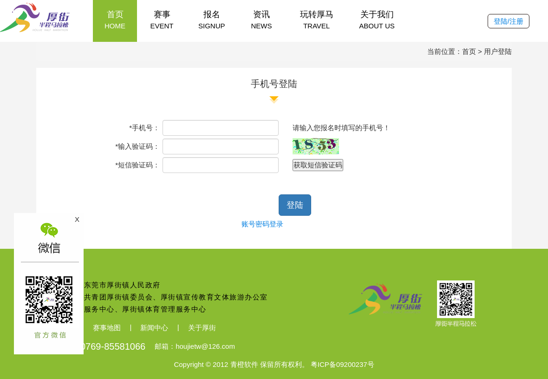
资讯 (261, 20)
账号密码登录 (262, 224)
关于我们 (377, 20)
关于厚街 (202, 328)
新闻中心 (154, 328)
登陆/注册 (508, 21)
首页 (114, 20)
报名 (211, 20)
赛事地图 (107, 328)
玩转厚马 (316, 20)
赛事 (162, 20)
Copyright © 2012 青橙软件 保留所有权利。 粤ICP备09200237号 (274, 364)
